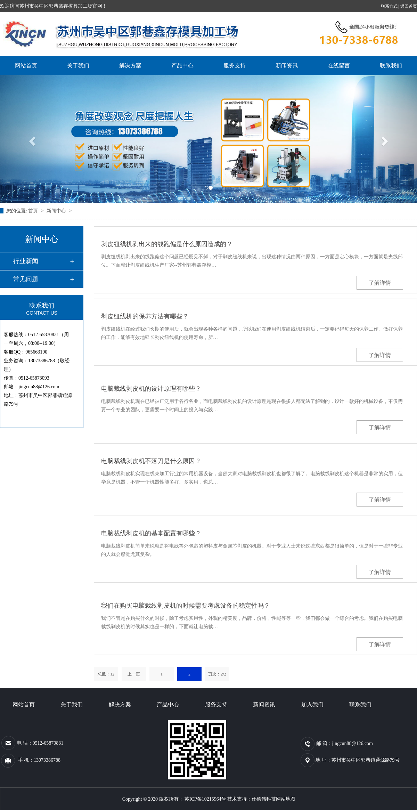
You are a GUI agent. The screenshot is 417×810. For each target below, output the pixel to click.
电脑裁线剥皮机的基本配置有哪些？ (151, 533)
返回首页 (408, 6)
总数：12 (106, 674)
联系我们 (391, 65)
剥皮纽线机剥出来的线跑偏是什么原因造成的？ (166, 244)
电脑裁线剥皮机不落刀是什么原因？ (151, 460)
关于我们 (78, 65)
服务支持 (234, 65)
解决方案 (130, 65)
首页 (33, 210)
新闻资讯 (287, 65)
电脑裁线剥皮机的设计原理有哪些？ (151, 388)
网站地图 (285, 799)
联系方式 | (390, 6)
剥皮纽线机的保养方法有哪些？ (145, 316)
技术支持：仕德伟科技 (251, 799)
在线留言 (339, 65)
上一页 (134, 674)
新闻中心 (57, 210)
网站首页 (26, 65)
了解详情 (380, 283)
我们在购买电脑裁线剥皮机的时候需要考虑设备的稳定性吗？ (185, 605)
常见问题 (25, 279)
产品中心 (182, 65)
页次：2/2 (217, 674)
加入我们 (312, 704)
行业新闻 (25, 261)
